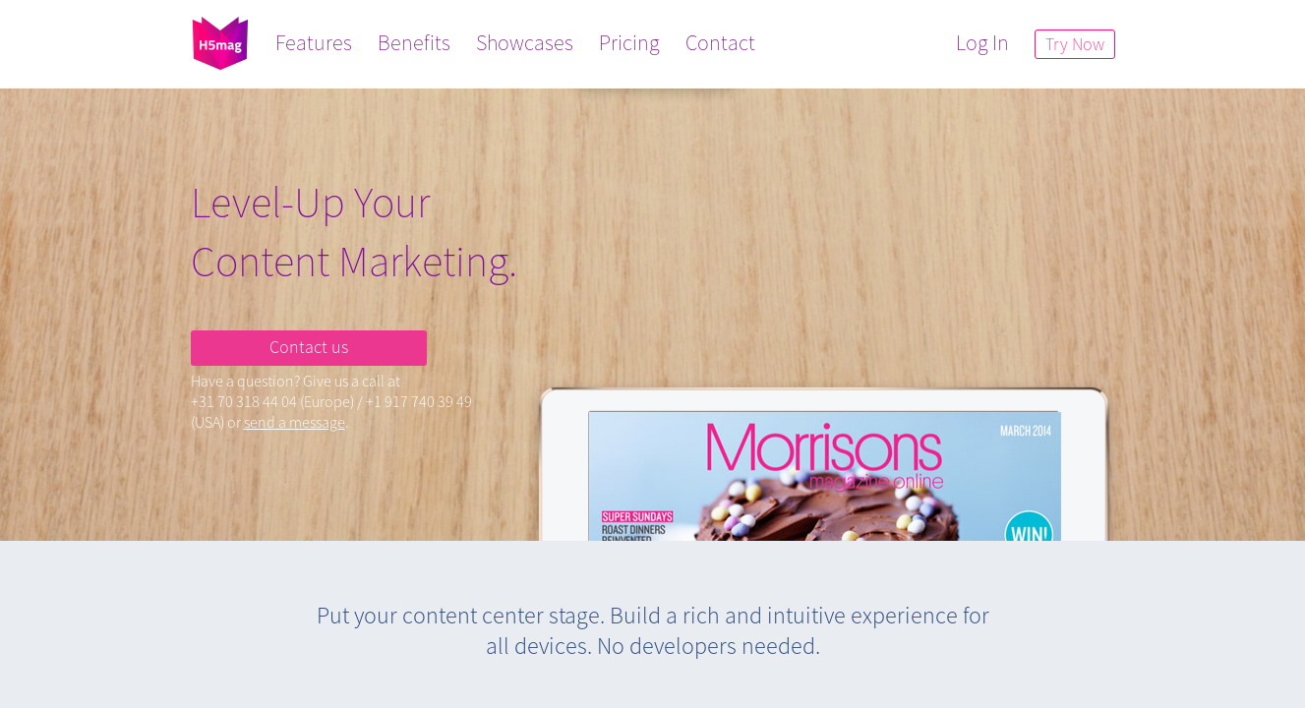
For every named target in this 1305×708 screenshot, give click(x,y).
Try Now (1074, 43)
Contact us (308, 346)
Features (313, 42)
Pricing (629, 42)
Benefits (414, 42)
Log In (982, 42)
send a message (294, 422)
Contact (720, 42)
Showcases (524, 42)
